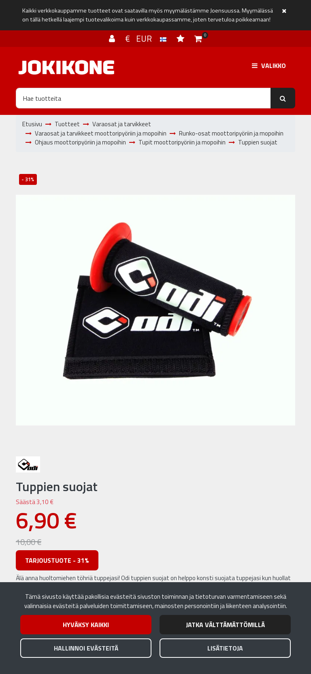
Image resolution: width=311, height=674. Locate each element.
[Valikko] (269, 65)
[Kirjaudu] (113, 38)
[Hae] (143, 98)
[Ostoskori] (198, 38)
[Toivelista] (181, 38)
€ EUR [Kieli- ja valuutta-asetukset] (146, 38)
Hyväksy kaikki (86, 624)
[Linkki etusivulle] (66, 67)
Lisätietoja (225, 648)
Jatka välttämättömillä (225, 624)
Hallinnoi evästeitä (86, 648)
